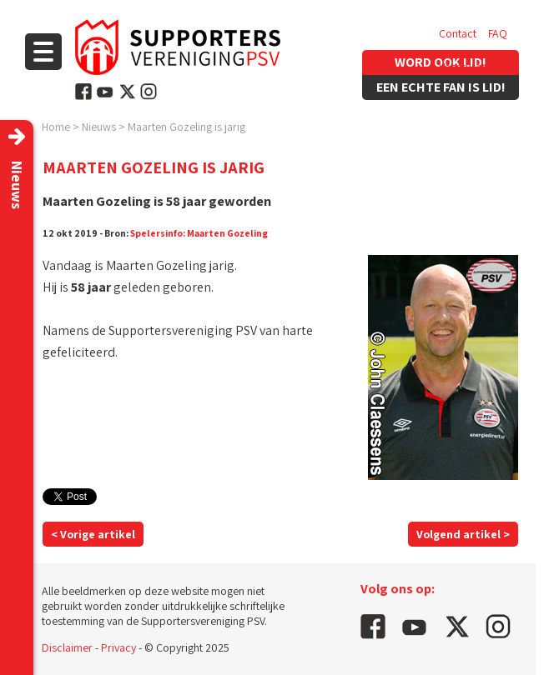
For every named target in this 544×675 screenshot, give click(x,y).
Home (56, 126)
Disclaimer (67, 647)
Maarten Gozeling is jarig (186, 126)
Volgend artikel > (463, 534)
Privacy (118, 647)
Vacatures (462, 66)
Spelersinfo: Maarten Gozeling (199, 233)
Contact (457, 33)
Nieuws (99, 126)
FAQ (497, 33)
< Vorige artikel (93, 534)
